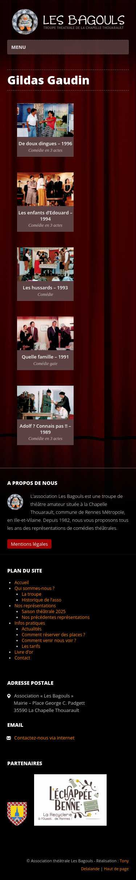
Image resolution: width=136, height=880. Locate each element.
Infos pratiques (30, 623)
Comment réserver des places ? (53, 635)
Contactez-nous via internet (44, 737)
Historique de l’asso (41, 600)
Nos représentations (35, 606)
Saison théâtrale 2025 (44, 611)
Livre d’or (24, 652)
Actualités (31, 629)
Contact (22, 658)
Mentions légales (29, 544)
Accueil (22, 582)
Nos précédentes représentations (56, 617)
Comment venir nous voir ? (49, 640)
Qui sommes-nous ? (34, 588)
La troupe (31, 594)
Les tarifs (31, 646)
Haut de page (116, 868)
